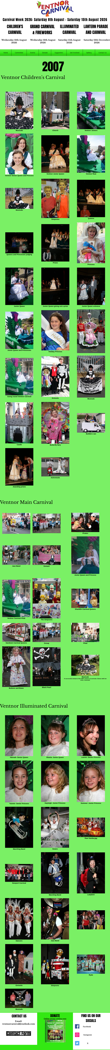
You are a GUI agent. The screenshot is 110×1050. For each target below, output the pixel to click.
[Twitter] (77, 1043)
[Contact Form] (18, 1033)
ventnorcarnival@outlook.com (18, 1024)
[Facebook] (77, 1026)
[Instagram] (77, 1035)
